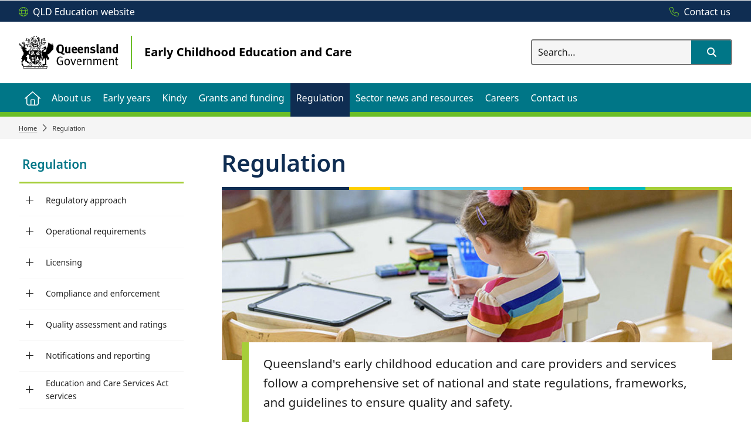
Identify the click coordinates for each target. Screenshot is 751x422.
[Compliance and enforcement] (29, 293)
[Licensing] (29, 262)
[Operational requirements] (29, 231)
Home (28, 128)
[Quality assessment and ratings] (29, 324)
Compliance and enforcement (103, 293)
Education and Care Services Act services (107, 389)
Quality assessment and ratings (106, 324)
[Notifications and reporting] (29, 356)
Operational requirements (96, 231)
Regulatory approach (86, 200)
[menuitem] (32, 97)
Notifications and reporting (98, 355)
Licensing (64, 262)
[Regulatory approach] (29, 200)
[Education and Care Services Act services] (29, 390)
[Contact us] (697, 12)
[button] (711, 52)
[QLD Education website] (77, 12)
